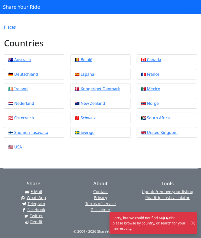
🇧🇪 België (83, 59)
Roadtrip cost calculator (167, 197)
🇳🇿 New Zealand (89, 103)
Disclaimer (100, 209)
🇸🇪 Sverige (84, 132)
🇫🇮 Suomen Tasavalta (28, 132)
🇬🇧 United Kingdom (159, 132)
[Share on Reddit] (33, 222)
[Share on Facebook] (33, 210)
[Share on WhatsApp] (33, 198)
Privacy (100, 197)
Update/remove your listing (167, 191)
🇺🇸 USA (15, 147)
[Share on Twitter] (33, 216)
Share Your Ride (21, 7)
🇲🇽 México (150, 89)
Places (10, 27)
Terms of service (100, 203)
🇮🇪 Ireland (18, 89)
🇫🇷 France (150, 74)
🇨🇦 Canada (151, 59)
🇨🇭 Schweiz (85, 118)
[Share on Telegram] (33, 204)
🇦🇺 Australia (19, 59)
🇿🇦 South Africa (155, 118)
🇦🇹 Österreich (21, 118)
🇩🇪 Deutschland (23, 74)
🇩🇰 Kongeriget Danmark (97, 89)
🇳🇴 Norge (150, 103)
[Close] (193, 223)
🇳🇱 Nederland (21, 103)
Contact (100, 191)
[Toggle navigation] (191, 7)
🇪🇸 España (84, 74)
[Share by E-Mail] (33, 192)
